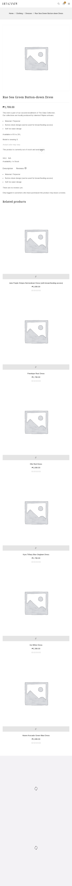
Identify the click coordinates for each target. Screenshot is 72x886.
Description (8, 168)
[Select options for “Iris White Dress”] (36, 638)
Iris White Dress (36, 645)
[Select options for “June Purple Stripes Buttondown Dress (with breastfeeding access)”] (36, 276)
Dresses (28, 13)
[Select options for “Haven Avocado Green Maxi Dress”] (36, 729)
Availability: (7, 161)
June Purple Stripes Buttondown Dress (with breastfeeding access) (36, 283)
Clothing (19, 13)
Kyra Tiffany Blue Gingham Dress (36, 554)
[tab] (8, 168)
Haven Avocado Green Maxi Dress (36, 735)
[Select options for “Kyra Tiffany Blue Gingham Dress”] (36, 548)
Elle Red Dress (36, 464)
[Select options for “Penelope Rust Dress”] (36, 367)
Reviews (21, 168)
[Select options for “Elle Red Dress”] (36, 457)
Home (11, 13)
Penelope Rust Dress (36, 373)
